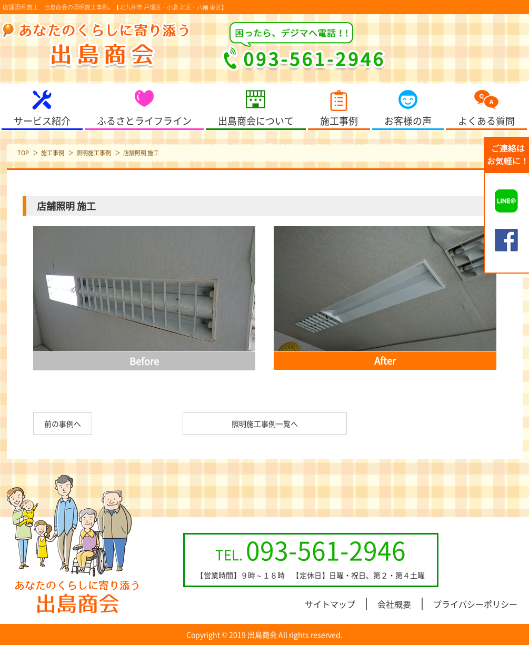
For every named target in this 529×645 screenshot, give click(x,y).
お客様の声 (408, 121)
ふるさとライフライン (144, 121)
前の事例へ (62, 423)
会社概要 (394, 604)
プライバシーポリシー (475, 604)
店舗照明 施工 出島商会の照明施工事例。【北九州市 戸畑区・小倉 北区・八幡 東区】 (115, 7)
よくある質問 (486, 121)
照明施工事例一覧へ (265, 423)
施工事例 (339, 121)
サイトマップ (330, 604)
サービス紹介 (42, 121)
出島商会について (256, 121)
